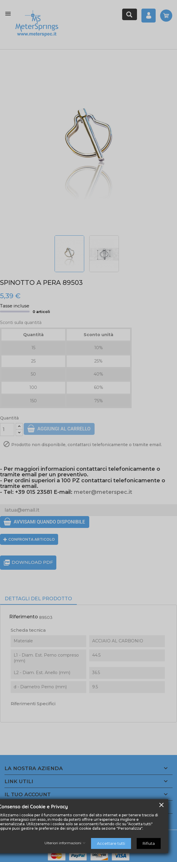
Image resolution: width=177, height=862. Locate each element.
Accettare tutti (111, 843)
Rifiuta (149, 843)
